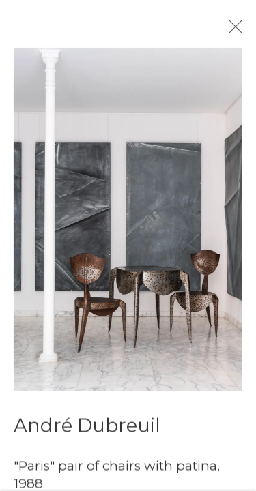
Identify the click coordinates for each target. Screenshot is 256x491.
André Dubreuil (87, 434)
